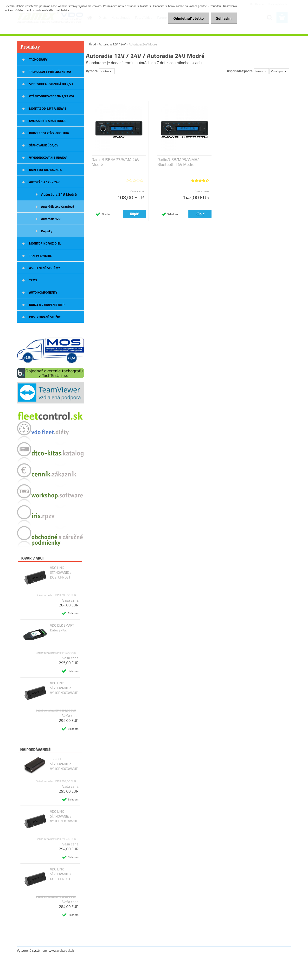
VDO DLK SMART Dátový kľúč (62, 628)
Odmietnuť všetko (186, 18)
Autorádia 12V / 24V (112, 44)
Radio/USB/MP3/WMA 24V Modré (115, 162)
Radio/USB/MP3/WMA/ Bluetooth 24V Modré (178, 162)
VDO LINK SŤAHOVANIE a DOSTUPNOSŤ (60, 572)
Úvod (92, 44)
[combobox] (261, 71)
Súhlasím (223, 18)
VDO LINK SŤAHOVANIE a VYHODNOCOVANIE (64, 688)
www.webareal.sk (61, 950)
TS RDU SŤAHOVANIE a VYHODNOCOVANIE (64, 764)
